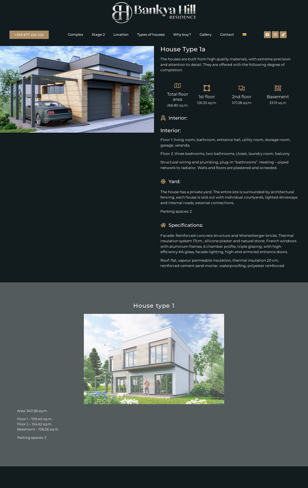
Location (121, 35)
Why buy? (182, 35)
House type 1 (154, 305)
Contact (227, 35)
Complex (75, 35)
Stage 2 (98, 35)
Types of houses (151, 35)
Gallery (206, 35)
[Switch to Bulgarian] (244, 35)
